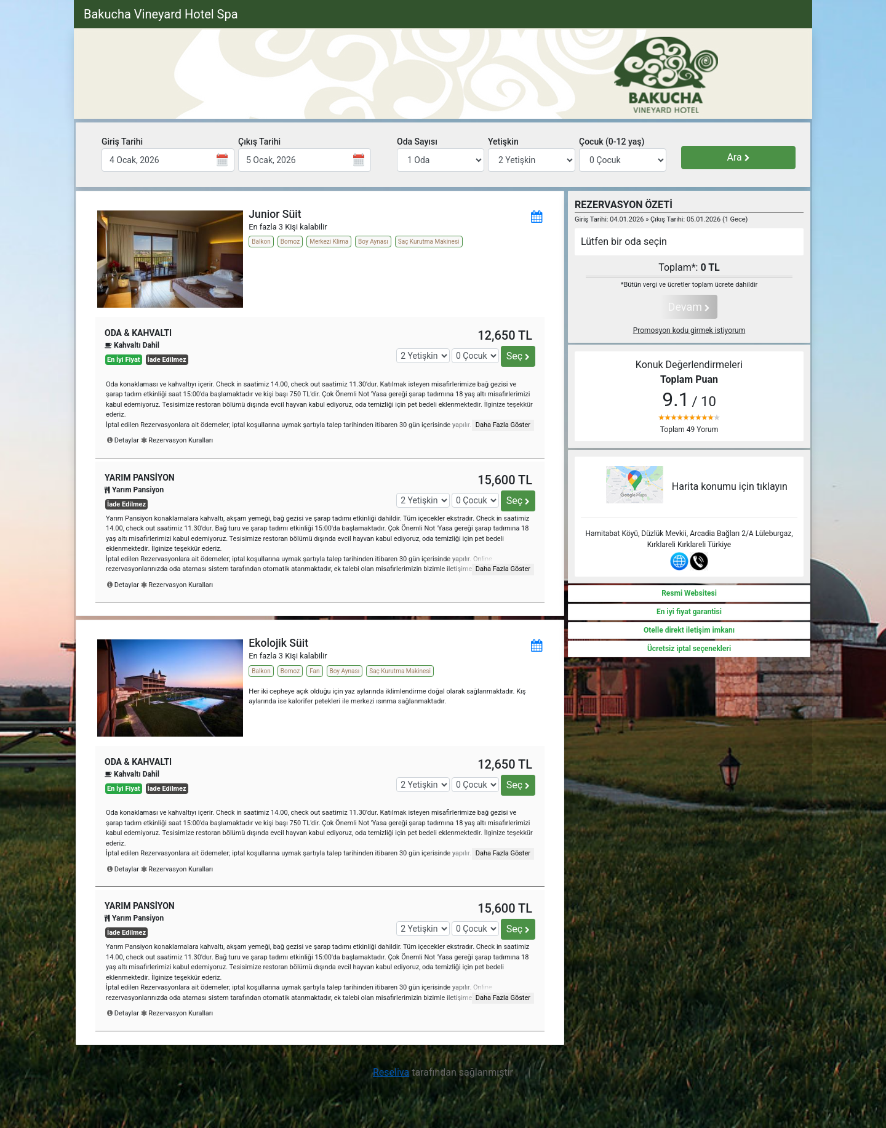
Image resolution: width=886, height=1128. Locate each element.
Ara (738, 157)
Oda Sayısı (417, 141)
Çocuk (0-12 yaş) (611, 141)
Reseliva (391, 1072)
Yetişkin (503, 141)
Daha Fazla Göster (503, 425)
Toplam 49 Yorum (689, 429)
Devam (689, 306)
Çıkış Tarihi (259, 141)
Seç (518, 356)
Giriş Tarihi (122, 141)
